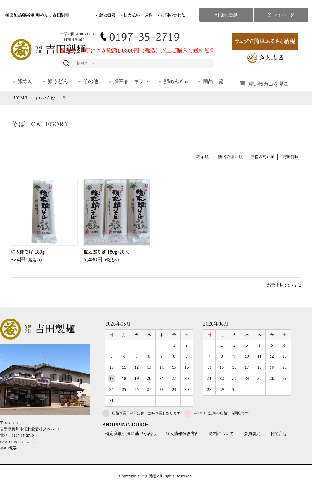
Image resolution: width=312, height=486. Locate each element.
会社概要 (107, 15)
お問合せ (278, 434)
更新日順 (289, 157)
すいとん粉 (45, 98)
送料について (221, 434)
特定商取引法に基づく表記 (130, 434)
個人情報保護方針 (182, 434)
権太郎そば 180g (28, 252)
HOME (21, 98)
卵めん (25, 81)
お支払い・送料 (138, 15)
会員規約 (252, 434)
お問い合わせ (173, 15)
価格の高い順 (261, 157)
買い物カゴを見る (268, 84)
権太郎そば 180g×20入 (106, 252)
